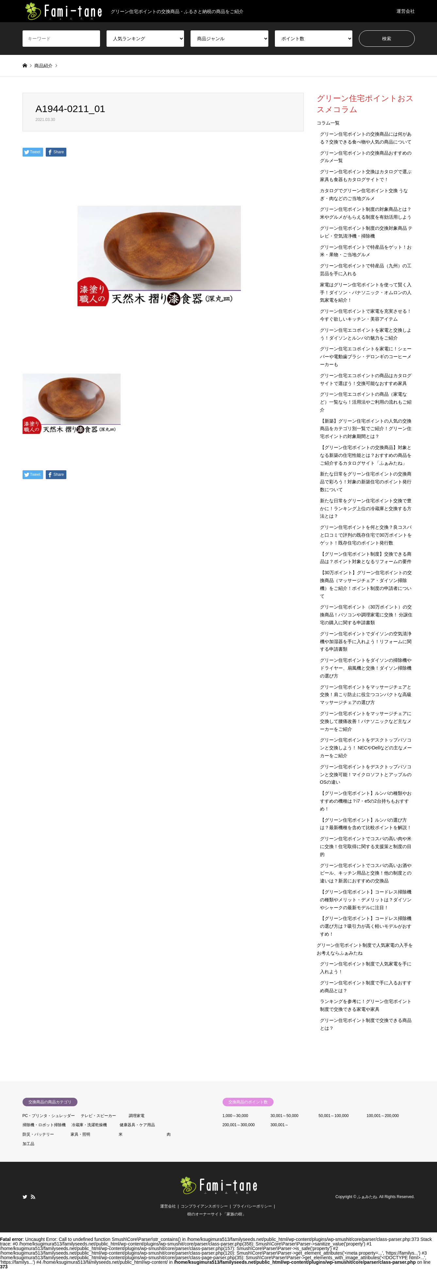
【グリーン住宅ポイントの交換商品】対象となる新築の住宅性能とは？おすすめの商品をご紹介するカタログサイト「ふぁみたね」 (366, 455)
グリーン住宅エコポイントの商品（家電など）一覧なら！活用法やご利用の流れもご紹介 (366, 402)
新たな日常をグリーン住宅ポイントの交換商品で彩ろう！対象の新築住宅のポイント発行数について (366, 481)
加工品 (28, 1144)
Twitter (25, 1196)
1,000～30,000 (235, 1115)
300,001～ (280, 1125)
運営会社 (405, 11)
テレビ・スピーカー (98, 1115)
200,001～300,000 (239, 1125)
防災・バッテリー (38, 1134)
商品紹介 (43, 65)
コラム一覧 (328, 122)
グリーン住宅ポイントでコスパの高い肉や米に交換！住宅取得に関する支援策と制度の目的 (366, 846)
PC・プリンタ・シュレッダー (49, 1115)
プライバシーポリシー (252, 1206)
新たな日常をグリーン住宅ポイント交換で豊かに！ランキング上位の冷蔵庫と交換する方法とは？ (366, 508)
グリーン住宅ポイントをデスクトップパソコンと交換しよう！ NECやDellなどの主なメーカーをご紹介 (366, 747)
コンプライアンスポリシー (204, 1206)
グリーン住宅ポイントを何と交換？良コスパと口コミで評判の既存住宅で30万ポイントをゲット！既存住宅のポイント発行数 (366, 535)
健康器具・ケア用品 (137, 1125)
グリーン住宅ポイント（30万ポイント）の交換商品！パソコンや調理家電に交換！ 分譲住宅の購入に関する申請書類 (366, 614)
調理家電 (136, 1115)
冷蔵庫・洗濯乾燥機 (89, 1125)
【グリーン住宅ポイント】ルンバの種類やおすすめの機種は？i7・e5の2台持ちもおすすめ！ (366, 801)
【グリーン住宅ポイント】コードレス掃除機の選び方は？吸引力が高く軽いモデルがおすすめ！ (366, 926)
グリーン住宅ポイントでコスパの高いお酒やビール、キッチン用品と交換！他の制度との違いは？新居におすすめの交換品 (366, 873)
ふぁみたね (367, 1196)
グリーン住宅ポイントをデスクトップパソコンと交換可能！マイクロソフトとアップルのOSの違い (366, 774)
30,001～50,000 (284, 1115)
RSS (33, 1196)
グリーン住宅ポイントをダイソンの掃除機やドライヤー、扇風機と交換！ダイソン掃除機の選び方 (366, 668)
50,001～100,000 (334, 1115)
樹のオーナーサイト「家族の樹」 (216, 1214)
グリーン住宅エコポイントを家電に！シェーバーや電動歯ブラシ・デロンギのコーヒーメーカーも (366, 356)
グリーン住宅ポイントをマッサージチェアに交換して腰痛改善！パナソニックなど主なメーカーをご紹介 (366, 721)
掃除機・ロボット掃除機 (44, 1125)
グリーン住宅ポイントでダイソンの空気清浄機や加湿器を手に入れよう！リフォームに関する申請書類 (366, 641)
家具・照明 (80, 1134)
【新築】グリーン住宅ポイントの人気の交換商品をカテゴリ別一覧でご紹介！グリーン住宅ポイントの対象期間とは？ (366, 428)
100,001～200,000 (383, 1115)
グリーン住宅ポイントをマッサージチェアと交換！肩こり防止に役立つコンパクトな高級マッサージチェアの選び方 (366, 694)
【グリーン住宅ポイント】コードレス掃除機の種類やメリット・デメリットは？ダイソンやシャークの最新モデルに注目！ (366, 899)
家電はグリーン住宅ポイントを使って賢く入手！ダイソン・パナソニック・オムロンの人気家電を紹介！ (366, 292)
